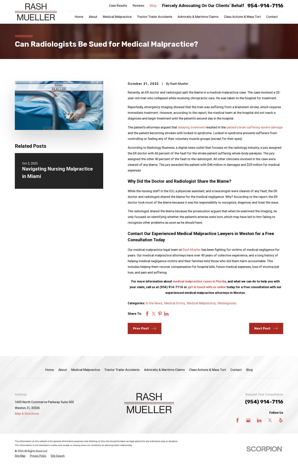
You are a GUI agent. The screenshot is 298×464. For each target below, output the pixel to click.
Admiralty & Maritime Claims (164, 370)
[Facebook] (237, 420)
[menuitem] (20, 456)
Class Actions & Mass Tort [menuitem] (242, 17)
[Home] (36, 12)
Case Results (118, 5)
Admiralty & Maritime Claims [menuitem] (198, 17)
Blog (153, 5)
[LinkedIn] (259, 420)
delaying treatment (191, 127)
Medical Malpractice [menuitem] (117, 17)
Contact (236, 370)
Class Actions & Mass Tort (207, 370)
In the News (154, 303)
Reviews (138, 5)
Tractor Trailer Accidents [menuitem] (154, 17)
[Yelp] (281, 420)
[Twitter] (270, 420)
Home (49, 370)
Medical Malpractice (201, 303)
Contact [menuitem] (272, 17)
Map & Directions (27, 413)
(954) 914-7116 (264, 402)
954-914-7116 (265, 5)
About (62, 370)
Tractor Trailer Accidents (121, 370)
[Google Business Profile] (248, 420)
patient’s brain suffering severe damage (255, 127)
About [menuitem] (93, 17)
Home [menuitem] (79, 17)
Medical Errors (174, 303)
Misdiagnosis (227, 303)
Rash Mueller (192, 250)
